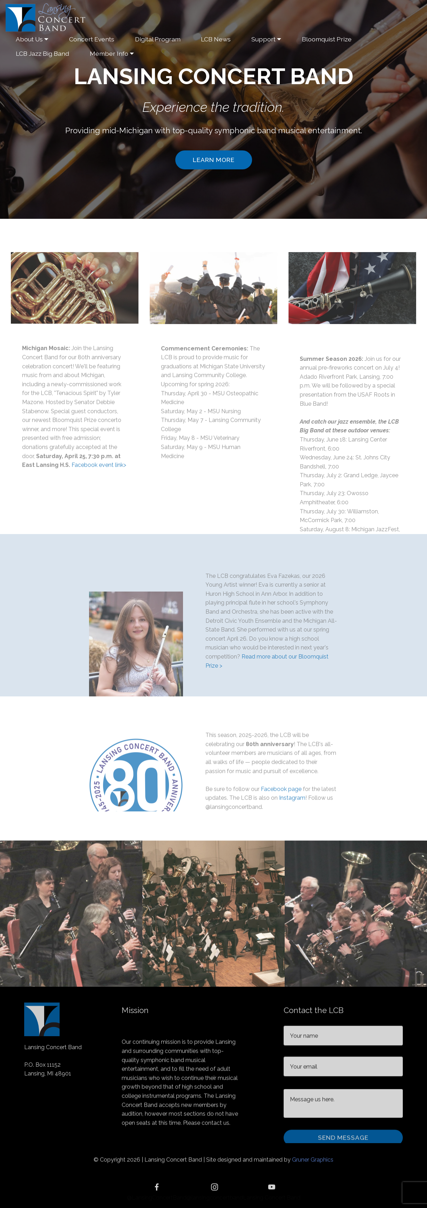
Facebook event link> (99, 523)
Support (263, 39)
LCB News (216, 39)
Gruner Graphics (312, 1163)
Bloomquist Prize (327, 39)
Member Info (109, 53)
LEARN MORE (214, 159)
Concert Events (91, 39)
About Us (29, 39)
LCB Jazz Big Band (42, 53)
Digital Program (158, 39)
